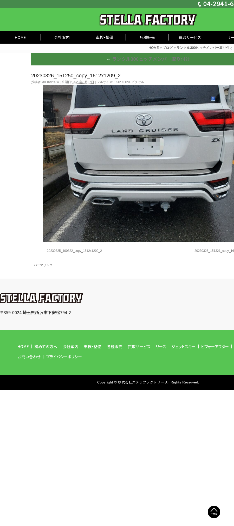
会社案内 (62, 37)
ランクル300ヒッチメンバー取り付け (148, 58)
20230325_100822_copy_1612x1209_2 (74, 251)
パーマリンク (43, 265)
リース (161, 346)
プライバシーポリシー (64, 356)
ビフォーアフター (215, 346)
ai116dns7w (50, 82)
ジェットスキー (184, 346)
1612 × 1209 (122, 82)
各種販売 (147, 37)
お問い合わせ (29, 356)
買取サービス (190, 37)
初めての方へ (45, 346)
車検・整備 (104, 37)
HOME (20, 37)
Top (214, 512)
